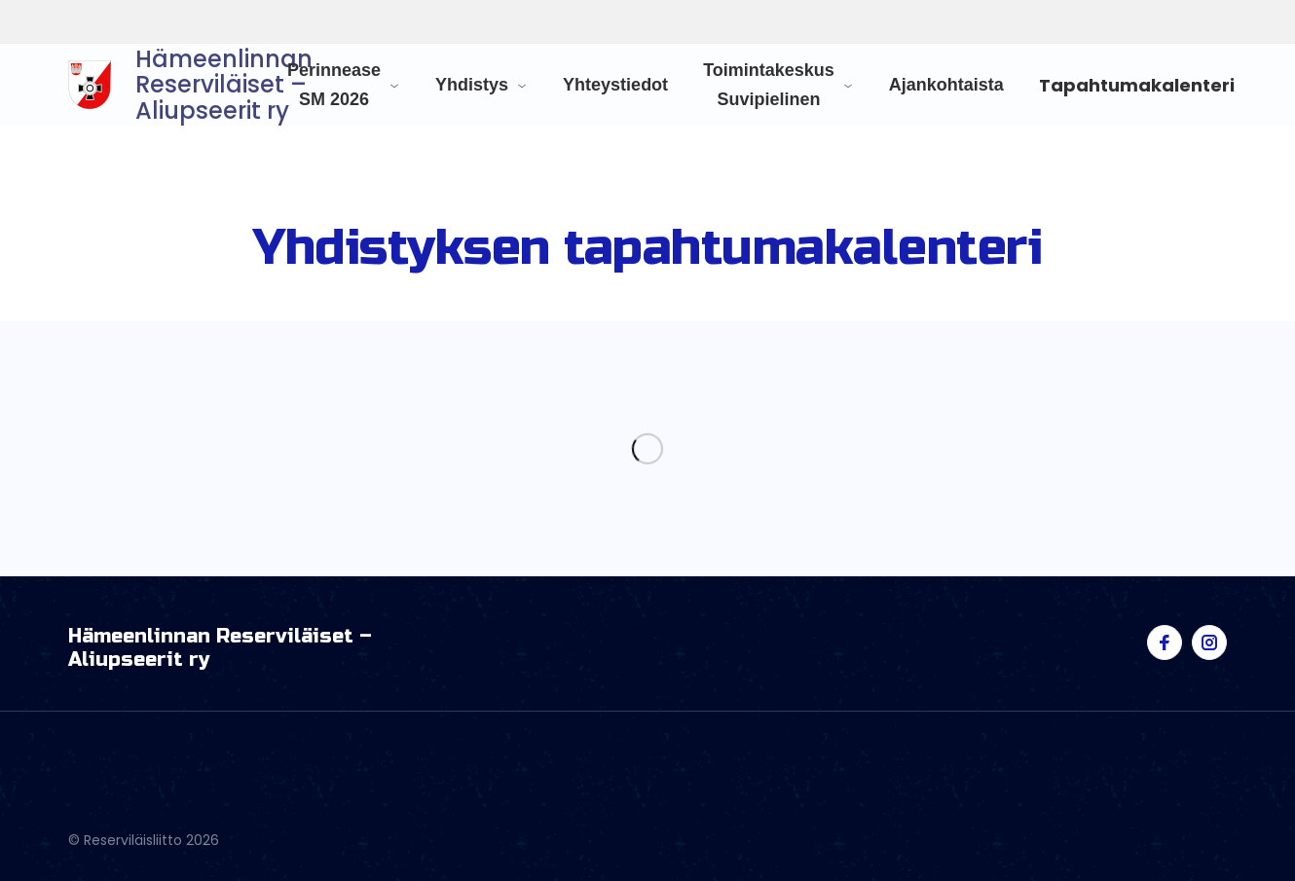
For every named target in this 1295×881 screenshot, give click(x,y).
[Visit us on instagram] (1209, 642)
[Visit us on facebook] (1164, 642)
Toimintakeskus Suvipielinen (768, 84)
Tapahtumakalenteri (1137, 85)
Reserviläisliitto (202, 22)
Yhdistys (471, 84)
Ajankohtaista (946, 84)
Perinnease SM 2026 (334, 84)
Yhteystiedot (615, 84)
